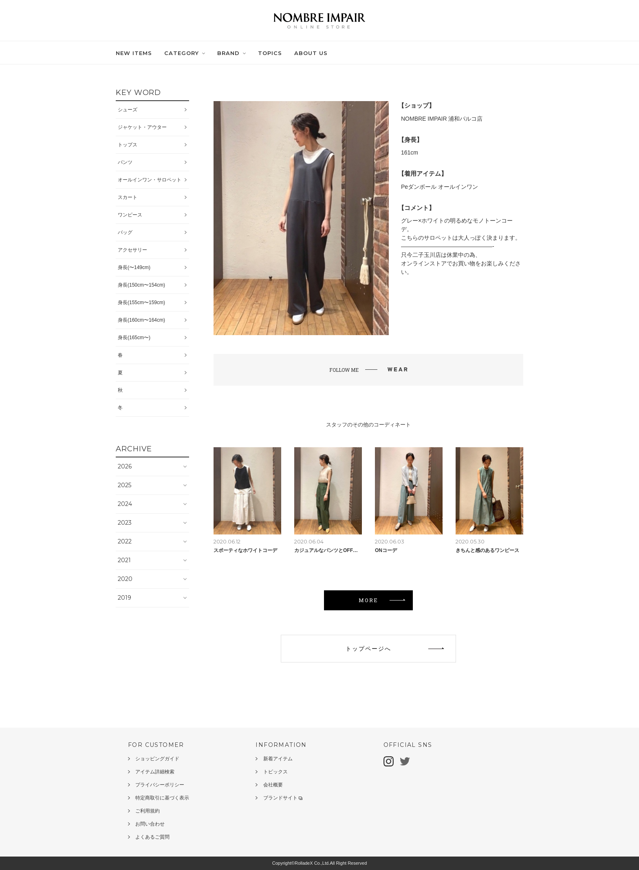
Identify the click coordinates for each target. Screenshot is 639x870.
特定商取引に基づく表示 (162, 798)
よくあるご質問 (152, 837)
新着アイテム (278, 759)
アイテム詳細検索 (154, 772)
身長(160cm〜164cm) (141, 320)
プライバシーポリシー (159, 785)
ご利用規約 (147, 811)
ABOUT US (311, 53)
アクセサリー (132, 250)
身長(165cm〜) (134, 337)
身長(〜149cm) (134, 267)
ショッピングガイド (157, 759)
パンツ (125, 162)
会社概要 (273, 785)
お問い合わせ (150, 824)
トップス (127, 145)
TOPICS (270, 53)
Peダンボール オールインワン (439, 186)
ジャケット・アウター (142, 127)
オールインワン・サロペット (149, 180)
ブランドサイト (282, 798)
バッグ (125, 232)
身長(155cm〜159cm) (141, 302)
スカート (127, 197)
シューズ (127, 110)
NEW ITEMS (134, 53)
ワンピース (130, 215)
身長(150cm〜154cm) (141, 285)
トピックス (275, 772)
